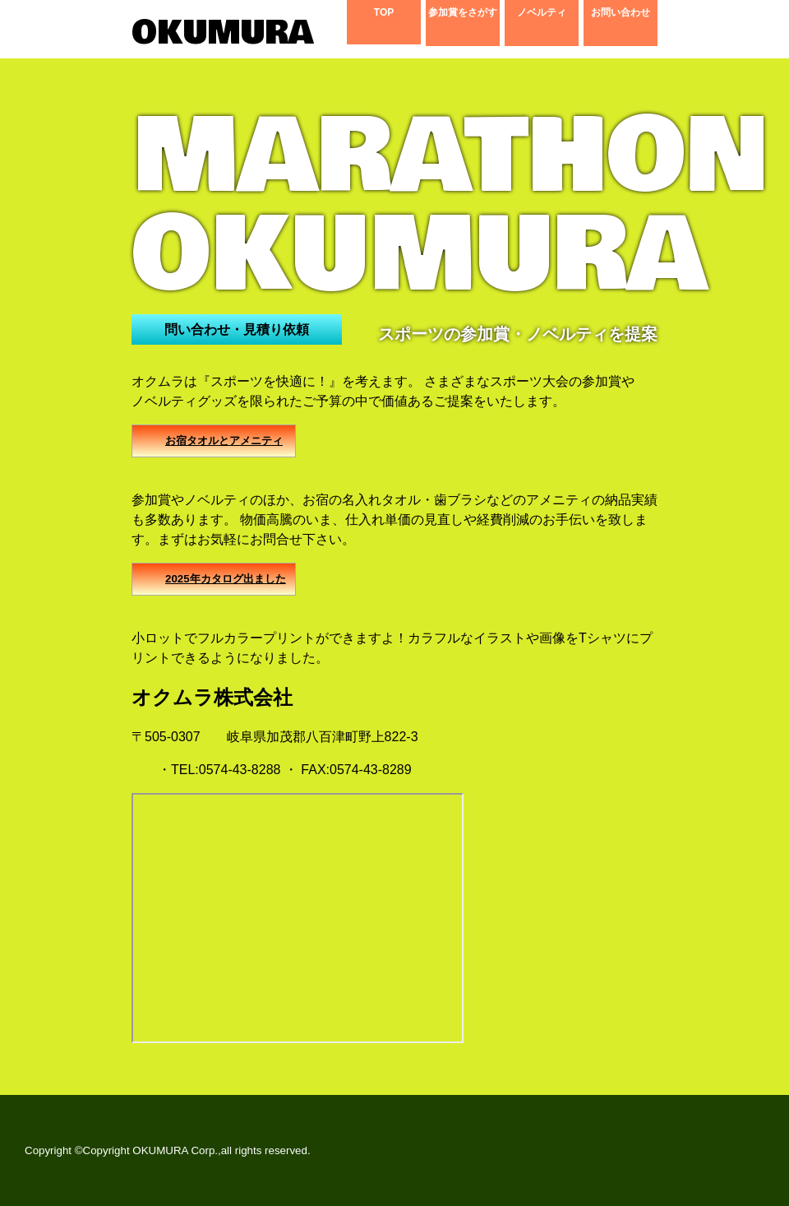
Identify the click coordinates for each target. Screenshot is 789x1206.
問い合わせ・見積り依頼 (236, 329)
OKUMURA (214, 32)
